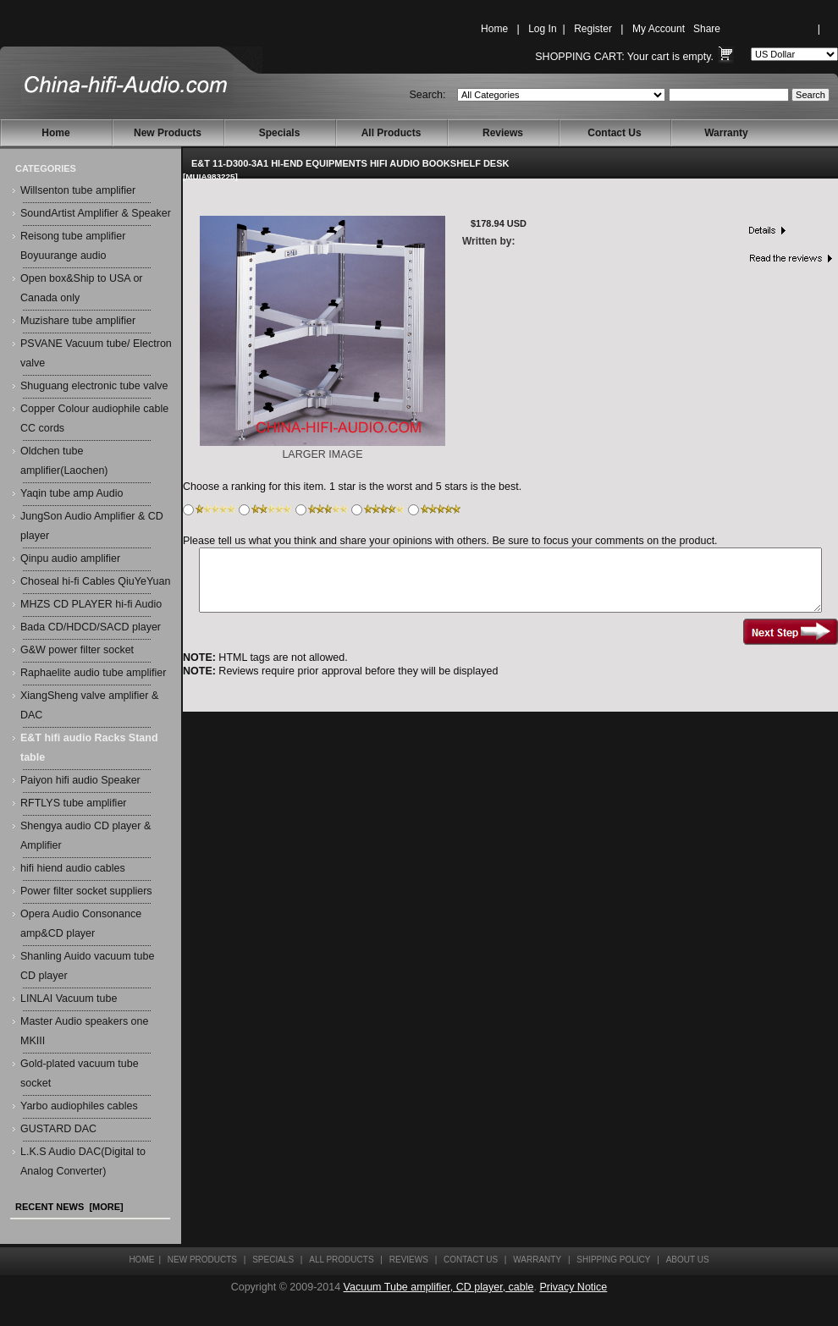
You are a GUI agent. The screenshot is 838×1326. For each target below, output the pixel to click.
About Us (687, 1259)
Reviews (502, 133)
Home (494, 29)
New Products (167, 133)
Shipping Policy (613, 1259)
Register (593, 29)
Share (706, 29)
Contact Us (614, 133)
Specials (279, 133)
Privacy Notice (573, 1287)
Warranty (726, 133)
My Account (658, 29)
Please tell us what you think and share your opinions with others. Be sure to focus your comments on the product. (450, 541)
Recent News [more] (69, 1207)
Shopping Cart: (579, 57)
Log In (542, 29)
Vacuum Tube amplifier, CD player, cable (439, 1287)
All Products (391, 133)
